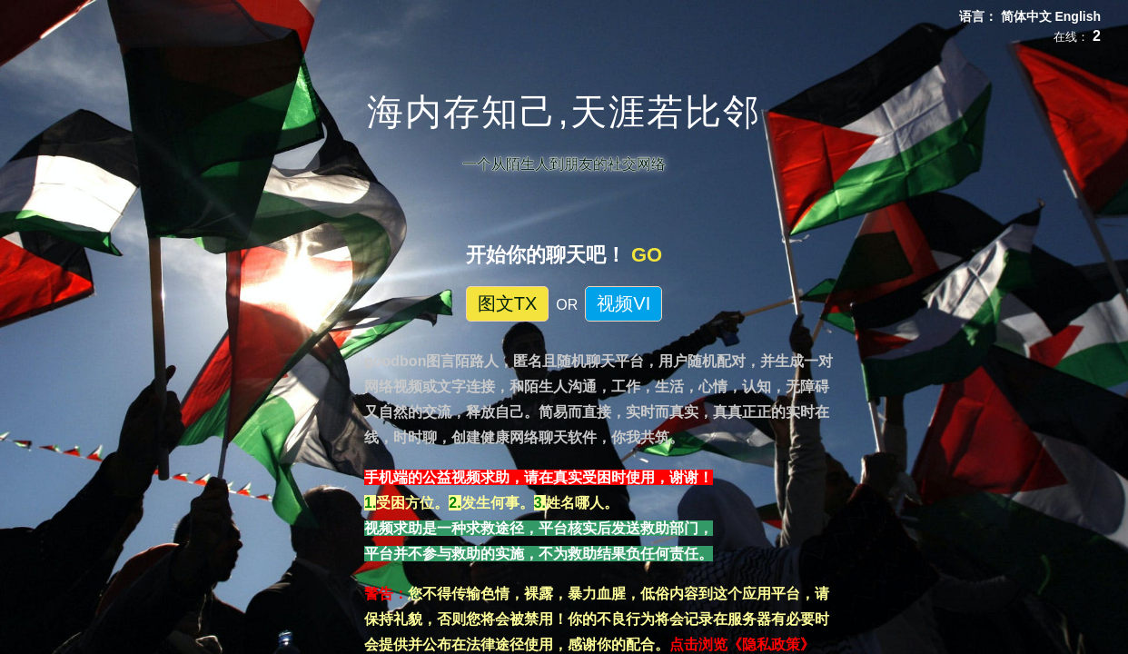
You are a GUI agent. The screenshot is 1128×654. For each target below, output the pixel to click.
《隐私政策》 (771, 644)
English (1077, 16)
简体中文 (1028, 16)
